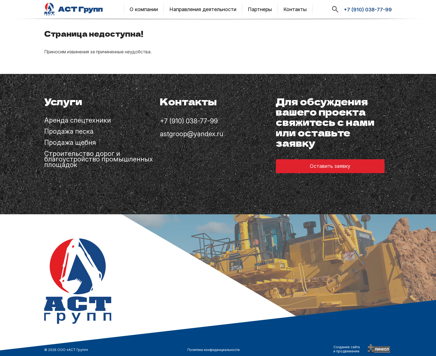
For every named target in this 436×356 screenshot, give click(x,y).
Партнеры (260, 9)
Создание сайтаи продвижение (346, 349)
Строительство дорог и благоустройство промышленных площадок (98, 160)
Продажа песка (68, 132)
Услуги (63, 102)
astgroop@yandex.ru (191, 134)
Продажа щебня (70, 143)
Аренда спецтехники (77, 121)
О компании (144, 9)
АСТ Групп (80, 9)
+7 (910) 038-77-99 (368, 10)
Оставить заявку (330, 166)
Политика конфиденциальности (213, 350)
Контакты (295, 9)
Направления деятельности (202, 9)
